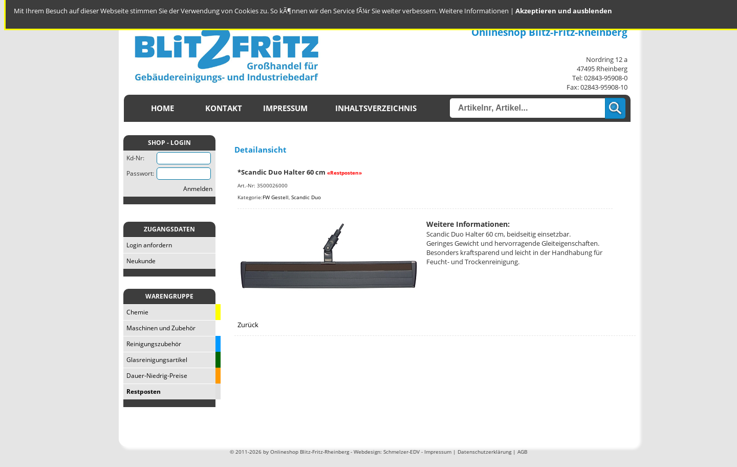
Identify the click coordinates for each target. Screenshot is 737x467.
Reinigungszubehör (152, 344)
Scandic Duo (306, 197)
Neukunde (139, 261)
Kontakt (223, 108)
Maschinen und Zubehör (159, 328)
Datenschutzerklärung (484, 451)
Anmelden (197, 189)
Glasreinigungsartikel (155, 360)
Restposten (142, 391)
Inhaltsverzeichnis (376, 108)
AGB (522, 451)
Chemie (135, 312)
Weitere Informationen (474, 10)
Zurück (247, 324)
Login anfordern (147, 245)
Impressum (285, 108)
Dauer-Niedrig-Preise (155, 375)
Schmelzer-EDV (401, 451)
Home (162, 108)
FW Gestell (276, 197)
